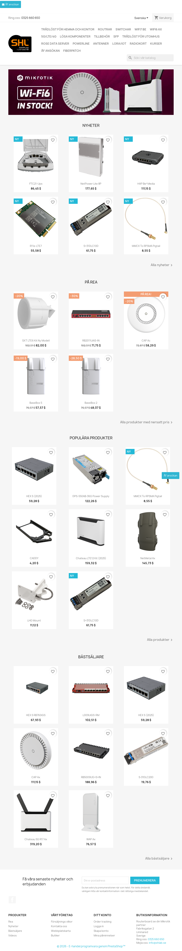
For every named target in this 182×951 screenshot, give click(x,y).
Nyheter (13, 926)
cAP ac (146, 340)
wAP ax (90, 839)
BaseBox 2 (91, 402)
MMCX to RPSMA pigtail (146, 246)
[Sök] (150, 57)
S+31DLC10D (91, 246)
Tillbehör (102, 36)
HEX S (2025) (34, 496)
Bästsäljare (15, 931)
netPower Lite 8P (91, 183)
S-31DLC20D (146, 777)
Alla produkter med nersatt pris (147, 422)
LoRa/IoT (119, 44)
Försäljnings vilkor (62, 921)
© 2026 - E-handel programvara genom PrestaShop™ (91, 946)
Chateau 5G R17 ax (36, 839)
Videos (12, 935)
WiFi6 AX (156, 29)
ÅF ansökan (50, 51)
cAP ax (35, 777)
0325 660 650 (30, 18)
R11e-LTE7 (36, 246)
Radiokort (138, 44)
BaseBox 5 (36, 402)
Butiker (55, 935)
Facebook (12, 899)
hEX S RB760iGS (36, 715)
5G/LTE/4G (48, 36)
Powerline (81, 44)
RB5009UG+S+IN (91, 777)
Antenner (101, 44)
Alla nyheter (162, 265)
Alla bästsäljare (159, 859)
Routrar (105, 29)
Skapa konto (101, 931)
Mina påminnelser (104, 935)
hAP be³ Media (146, 183)
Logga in (99, 926)
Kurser (156, 44)
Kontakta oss (59, 926)
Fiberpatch (72, 51)
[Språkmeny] (141, 18)
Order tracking (102, 921)
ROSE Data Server (55, 44)
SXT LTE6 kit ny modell (36, 340)
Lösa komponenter (75, 36)
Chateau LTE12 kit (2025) (91, 558)
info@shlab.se (157, 942)
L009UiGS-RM (91, 715)
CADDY (34, 558)
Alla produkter (160, 640)
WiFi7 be (140, 29)
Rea (10, 921)
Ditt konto (102, 915)
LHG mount (34, 620)
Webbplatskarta (61, 931)
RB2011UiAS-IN (91, 340)
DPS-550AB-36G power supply (91, 496)
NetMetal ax (147, 558)
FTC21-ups (35, 183)
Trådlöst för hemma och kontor (67, 29)
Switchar (123, 29)
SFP (116, 36)
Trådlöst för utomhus (141, 36)
